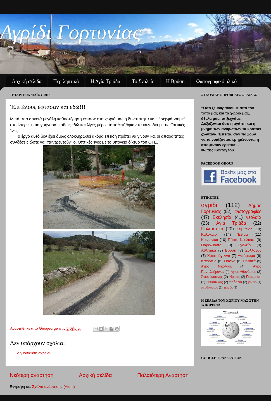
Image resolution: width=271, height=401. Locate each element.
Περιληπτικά (66, 81)
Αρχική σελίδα (27, 81)
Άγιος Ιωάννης (212, 277)
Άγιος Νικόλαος (216, 266)
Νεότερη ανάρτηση (32, 375)
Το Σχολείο (143, 81)
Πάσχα (229, 261)
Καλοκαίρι (209, 234)
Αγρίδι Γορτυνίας (70, 32)
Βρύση (230, 250)
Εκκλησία (222, 217)
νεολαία (253, 217)
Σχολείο (244, 245)
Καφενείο (209, 261)
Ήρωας (234, 277)
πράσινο (235, 282)
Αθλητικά (208, 250)
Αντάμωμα (246, 256)
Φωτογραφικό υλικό (216, 81)
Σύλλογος (253, 250)
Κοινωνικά (209, 240)
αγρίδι (209, 204)
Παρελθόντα (211, 245)
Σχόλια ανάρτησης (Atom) (53, 386)
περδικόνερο (209, 287)
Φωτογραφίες (247, 211)
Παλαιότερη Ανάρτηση (163, 375)
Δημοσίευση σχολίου (34, 353)
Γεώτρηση (253, 277)
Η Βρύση (175, 81)
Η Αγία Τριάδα (105, 81)
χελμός (228, 287)
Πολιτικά (249, 261)
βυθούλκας (214, 282)
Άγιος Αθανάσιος (243, 272)
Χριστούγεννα (218, 256)
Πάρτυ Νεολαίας (241, 240)
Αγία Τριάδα (231, 223)
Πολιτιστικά (212, 228)
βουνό (252, 282)
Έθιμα (242, 234)
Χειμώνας (244, 229)
